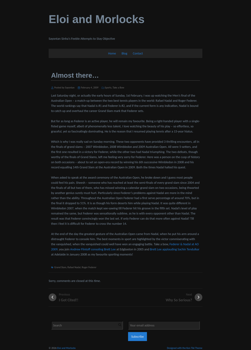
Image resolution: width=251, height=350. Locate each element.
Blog (124, 53)
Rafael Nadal (74, 267)
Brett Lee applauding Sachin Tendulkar (174, 249)
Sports (108, 87)
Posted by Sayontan (64, 87)
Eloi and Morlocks (97, 19)
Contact (138, 53)
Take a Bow (118, 87)
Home (112, 53)
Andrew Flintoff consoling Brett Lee (93, 249)
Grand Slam (60, 267)
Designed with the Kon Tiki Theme (184, 348)
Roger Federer (89, 267)
